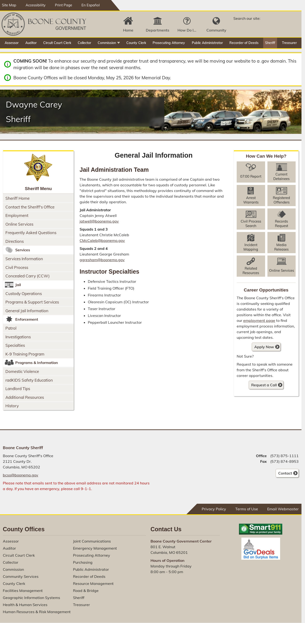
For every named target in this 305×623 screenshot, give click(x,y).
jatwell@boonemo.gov (99, 221)
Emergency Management (95, 548)
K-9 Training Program (24, 353)
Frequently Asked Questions (30, 232)
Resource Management (93, 583)
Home (128, 30)
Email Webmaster (283, 509)
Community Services (21, 576)
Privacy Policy (214, 509)
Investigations (18, 336)
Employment (16, 215)
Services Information (24, 258)
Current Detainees (281, 176)
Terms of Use (246, 509)
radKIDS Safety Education (29, 380)
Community (216, 30)
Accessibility (36, 5)
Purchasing (83, 562)
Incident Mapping (250, 247)
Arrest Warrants (251, 200)
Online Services (19, 224)
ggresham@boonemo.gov (102, 259)
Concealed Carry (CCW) (27, 275)
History (12, 405)
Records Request (281, 223)
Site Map (9, 5)
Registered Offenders (281, 200)
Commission (107, 43)
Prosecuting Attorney (169, 43)
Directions (14, 241)
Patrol (10, 328)
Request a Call (264, 385)
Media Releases (281, 247)
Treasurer (289, 43)
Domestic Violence (22, 371)
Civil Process (16, 267)
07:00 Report (250, 176)
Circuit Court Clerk (57, 43)
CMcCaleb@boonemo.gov (102, 240)
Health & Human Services (25, 604)
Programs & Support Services (32, 302)
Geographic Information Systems (31, 597)
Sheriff (270, 43)
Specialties (15, 345)
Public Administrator (207, 43)
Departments (157, 30)
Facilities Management (23, 590)
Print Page (63, 5)
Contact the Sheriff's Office (29, 206)
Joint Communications (92, 541)
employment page (259, 320)
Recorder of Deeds (244, 43)
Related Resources (251, 270)
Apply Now (263, 347)
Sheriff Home (17, 198)
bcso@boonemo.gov (20, 475)
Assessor (12, 43)
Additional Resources (24, 397)
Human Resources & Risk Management (37, 611)
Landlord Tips (17, 388)
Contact (284, 473)
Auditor (31, 43)
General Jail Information (26, 310)
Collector (84, 43)
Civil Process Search (251, 223)
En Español (90, 5)
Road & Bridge (86, 590)
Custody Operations (23, 293)
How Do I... (187, 30)
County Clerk (136, 43)
